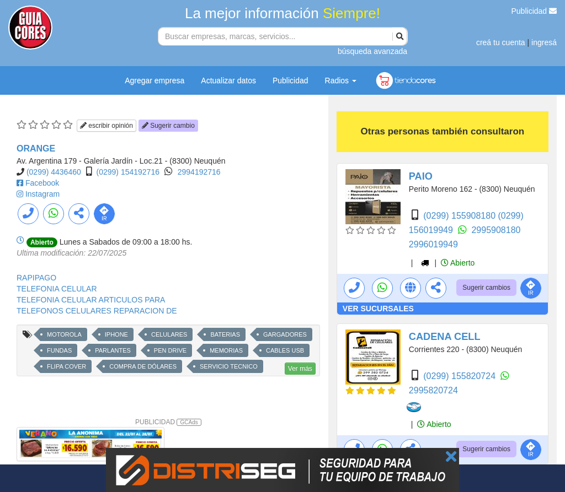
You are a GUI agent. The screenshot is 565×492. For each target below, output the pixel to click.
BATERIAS (225, 334)
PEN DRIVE (170, 350)
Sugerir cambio (168, 125)
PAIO (421, 176)
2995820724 (433, 390)
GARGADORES (285, 334)
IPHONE (116, 334)
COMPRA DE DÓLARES (143, 366)
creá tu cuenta (500, 42)
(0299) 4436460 (53, 171)
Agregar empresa (154, 80)
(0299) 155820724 (460, 376)
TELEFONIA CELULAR (57, 288)
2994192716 (199, 171)
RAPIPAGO (36, 277)
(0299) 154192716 (128, 171)
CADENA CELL (445, 336)
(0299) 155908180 (460, 215)
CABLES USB (285, 350)
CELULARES (169, 334)
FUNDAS (59, 350)
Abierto (458, 262)
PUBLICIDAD (168, 422)
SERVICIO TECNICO (229, 366)
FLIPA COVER (66, 366)
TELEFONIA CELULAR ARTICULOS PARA (91, 299)
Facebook (42, 183)
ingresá (544, 42)
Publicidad (534, 11)
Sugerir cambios (486, 287)
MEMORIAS (226, 350)
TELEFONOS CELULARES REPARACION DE (97, 310)
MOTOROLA (64, 334)
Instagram (42, 194)
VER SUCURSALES (378, 308)
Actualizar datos (228, 80)
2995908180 (495, 230)
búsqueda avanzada (372, 51)
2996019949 (433, 244)
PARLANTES (113, 350)
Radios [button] (340, 80)
